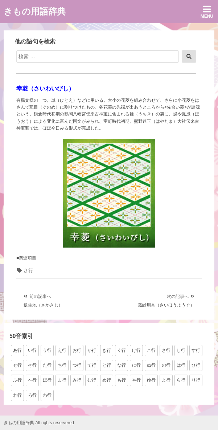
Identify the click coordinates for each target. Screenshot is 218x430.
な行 (121, 365)
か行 (91, 350)
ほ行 (47, 380)
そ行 (32, 365)
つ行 (77, 365)
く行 (121, 350)
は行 (181, 365)
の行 (166, 365)
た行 (47, 365)
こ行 (151, 350)
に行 (136, 365)
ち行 (62, 365)
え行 (62, 350)
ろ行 (32, 395)
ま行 (62, 380)
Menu (207, 12)
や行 (136, 380)
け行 (136, 350)
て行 (91, 365)
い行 (32, 350)
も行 (121, 380)
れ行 (17, 395)
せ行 (17, 365)
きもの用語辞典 (35, 11)
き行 (106, 350)
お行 (77, 350)
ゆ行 (151, 380)
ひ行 (196, 365)
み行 (77, 380)
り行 (196, 380)
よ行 (166, 380)
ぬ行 (151, 365)
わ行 (47, 395)
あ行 (17, 350)
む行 (91, 380)
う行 (47, 350)
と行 (106, 365)
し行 (181, 350)
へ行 (32, 380)
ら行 (181, 380)
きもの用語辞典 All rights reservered (39, 422)
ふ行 (17, 380)
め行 (106, 380)
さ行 (28, 270)
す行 (196, 350)
